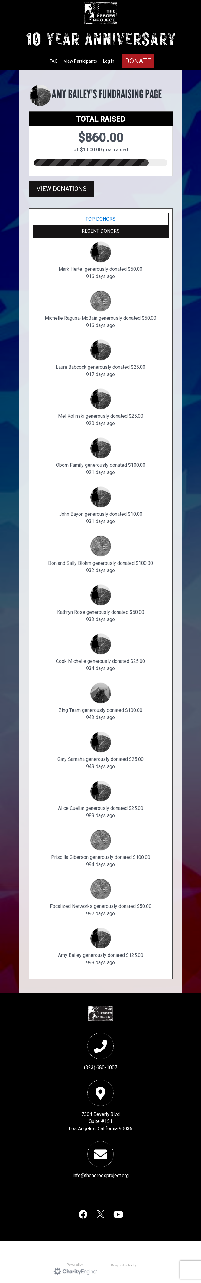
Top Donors (100, 219)
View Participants (80, 61)
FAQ (54, 61)
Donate (138, 61)
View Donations (61, 188)
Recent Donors (101, 231)
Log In (108, 61)
